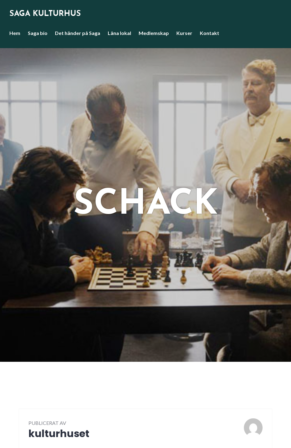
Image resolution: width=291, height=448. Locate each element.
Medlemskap (154, 33)
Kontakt (209, 33)
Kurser (184, 33)
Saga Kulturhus (45, 14)
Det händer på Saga (77, 33)
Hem (14, 33)
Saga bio (37, 33)
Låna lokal (119, 33)
